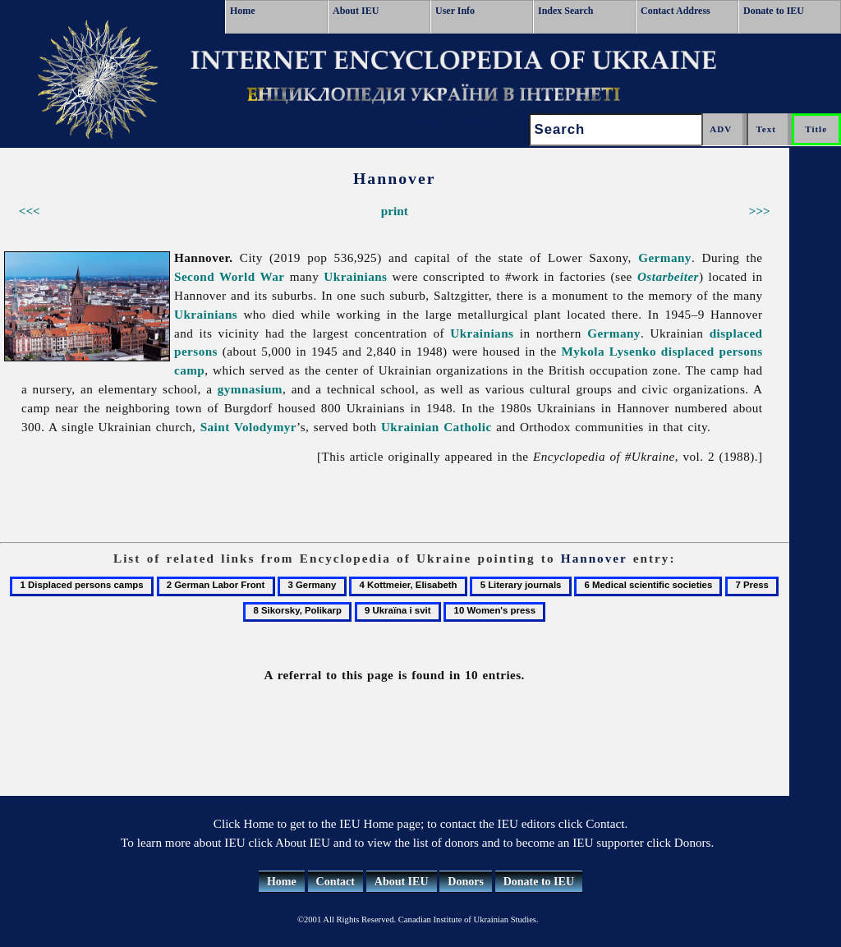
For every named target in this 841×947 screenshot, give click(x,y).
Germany (665, 257)
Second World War (229, 276)
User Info (455, 10)
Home (242, 10)
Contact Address (675, 10)
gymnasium (250, 389)
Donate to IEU (773, 10)
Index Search (565, 10)
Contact (335, 882)
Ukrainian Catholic (436, 427)
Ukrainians (355, 276)
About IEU (356, 10)
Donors (466, 882)
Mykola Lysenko (608, 351)
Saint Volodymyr (248, 427)
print (394, 211)
